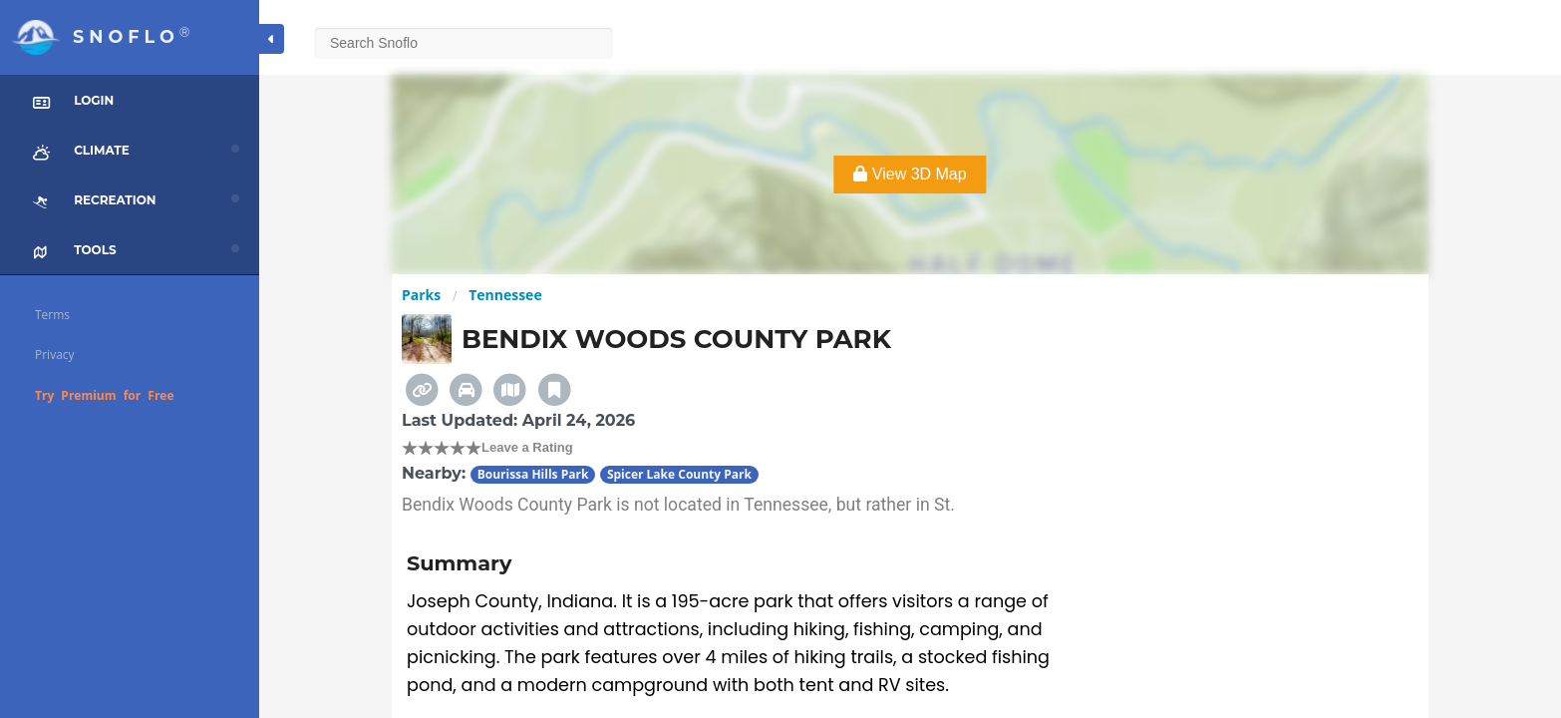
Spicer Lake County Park (679, 474)
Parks (421, 294)
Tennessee (505, 294)
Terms (52, 314)
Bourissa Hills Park (533, 474)
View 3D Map (909, 174)
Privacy (55, 354)
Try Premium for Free (104, 395)
